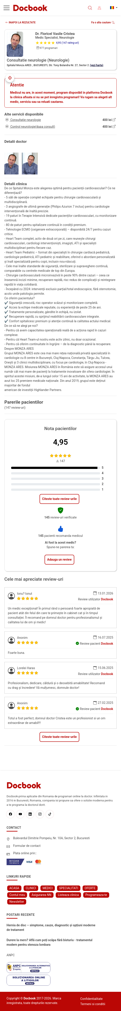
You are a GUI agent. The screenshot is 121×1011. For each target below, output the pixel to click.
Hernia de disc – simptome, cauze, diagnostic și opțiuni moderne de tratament (51, 927)
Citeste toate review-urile (59, 499)
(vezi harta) (96, 65)
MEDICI (48, 888)
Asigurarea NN (41, 895)
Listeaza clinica (68, 895)
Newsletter (16, 901)
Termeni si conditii (92, 1004)
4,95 (60, 442)
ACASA (14, 888)
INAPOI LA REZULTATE (20, 22)
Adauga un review (59, 559)
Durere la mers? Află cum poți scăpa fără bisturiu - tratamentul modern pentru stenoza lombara (49, 942)
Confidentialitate (91, 999)
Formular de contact (27, 845)
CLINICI (31, 888)
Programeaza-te (96, 895)
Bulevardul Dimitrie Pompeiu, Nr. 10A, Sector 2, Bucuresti (51, 838)
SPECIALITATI (68, 888)
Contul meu (17, 895)
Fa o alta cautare (102, 22)
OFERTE (90, 888)
